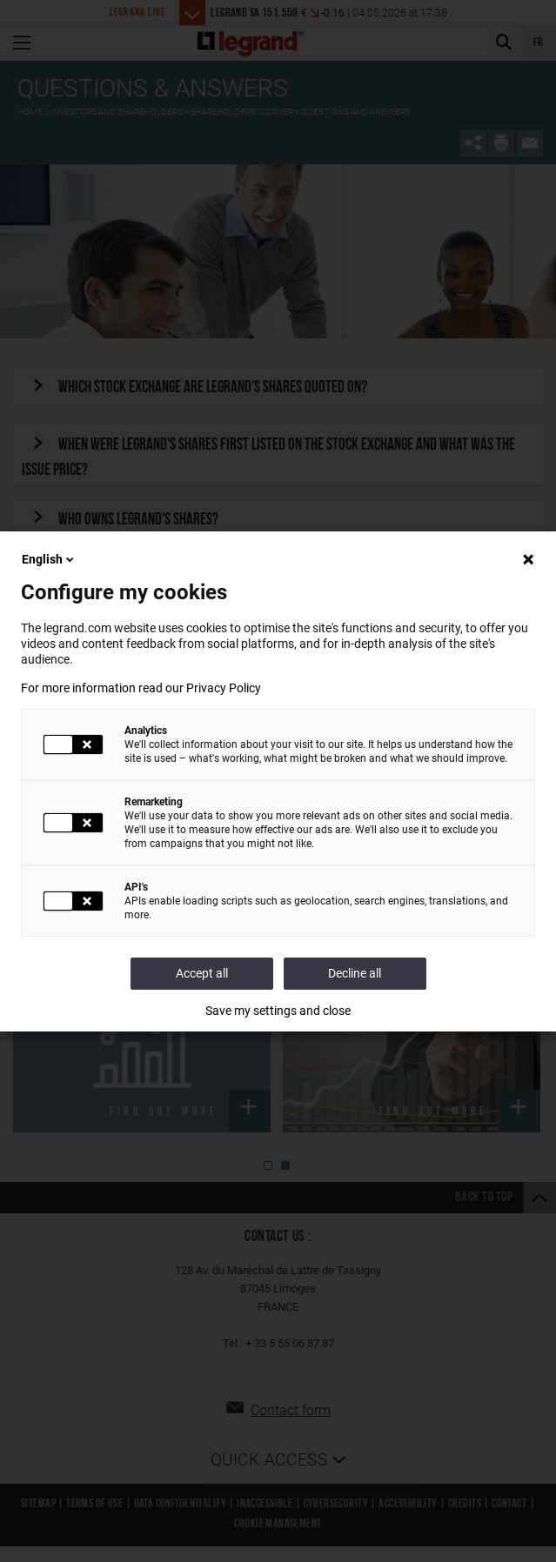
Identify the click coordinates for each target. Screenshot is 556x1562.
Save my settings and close (278, 1011)
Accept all (202, 973)
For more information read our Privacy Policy (141, 688)
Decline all (354, 973)
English (49, 559)
